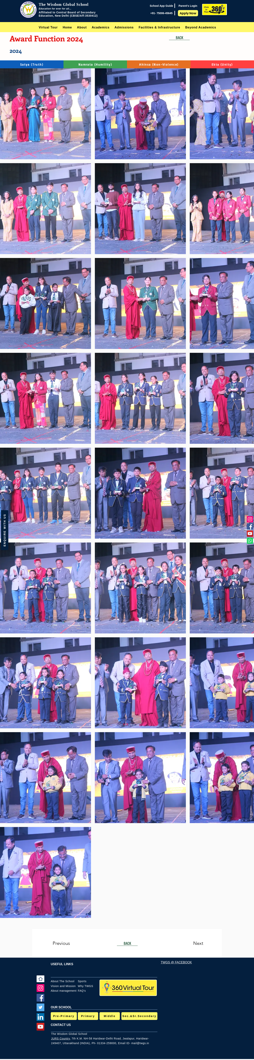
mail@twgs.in (140, 1043)
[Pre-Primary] (64, 1016)
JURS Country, (61, 1038)
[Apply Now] (188, 13)
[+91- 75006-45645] (161, 13)
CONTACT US (61, 1025)
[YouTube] (250, 533)
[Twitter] (40, 1007)
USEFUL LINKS (62, 964)
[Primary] (88, 1016)
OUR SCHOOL (61, 1007)
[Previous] (66, 943)
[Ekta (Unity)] (222, 64)
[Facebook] (250, 526)
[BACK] (179, 37)
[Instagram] (250, 519)
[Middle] (110, 1016)
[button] (82, 27)
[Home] (40, 978)
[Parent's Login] (188, 6)
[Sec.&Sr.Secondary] (139, 1016)
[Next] (190, 943)
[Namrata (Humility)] (95, 64)
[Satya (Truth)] (32, 64)
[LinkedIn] (40, 1017)
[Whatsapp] (250, 541)
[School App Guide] (161, 6)
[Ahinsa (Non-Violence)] (159, 64)
